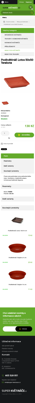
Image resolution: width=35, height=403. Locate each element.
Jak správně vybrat (8, 346)
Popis (6, 156)
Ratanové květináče (12, 42)
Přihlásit (21, 2)
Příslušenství (10, 46)
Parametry (7, 161)
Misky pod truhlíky (12, 54)
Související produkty (11, 171)
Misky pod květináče (22, 21)
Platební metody (7, 348)
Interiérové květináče (13, 35)
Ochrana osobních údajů (10, 351)
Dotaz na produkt (8, 143)
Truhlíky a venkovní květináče (16, 39)
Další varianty (9, 166)
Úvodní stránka (8, 22)
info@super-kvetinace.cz (13, 382)
